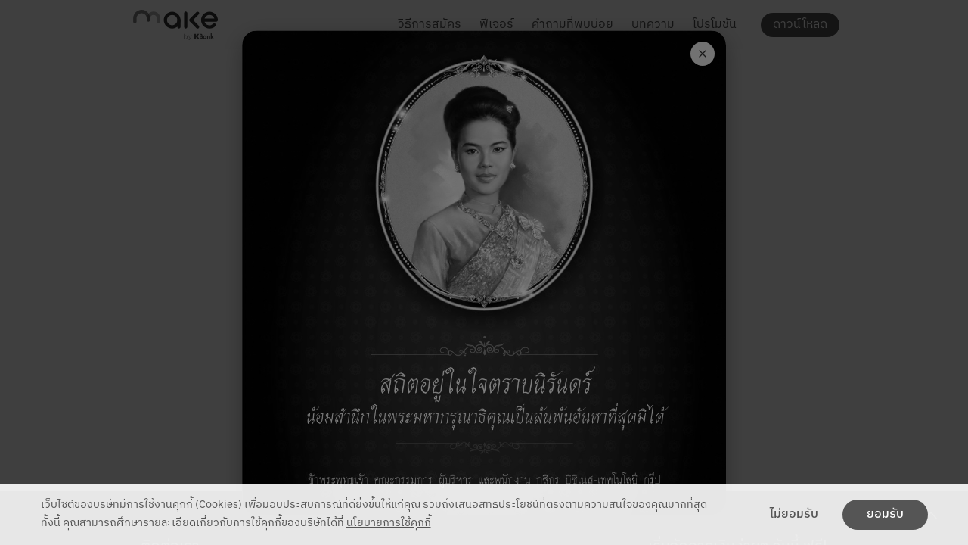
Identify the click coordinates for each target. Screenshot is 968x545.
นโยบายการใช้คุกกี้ (388, 523)
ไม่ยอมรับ (794, 515)
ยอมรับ (885, 515)
